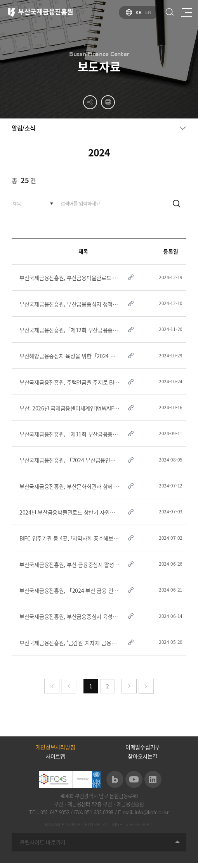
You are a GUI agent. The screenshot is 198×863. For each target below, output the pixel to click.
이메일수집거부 (142, 747)
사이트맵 (55, 756)
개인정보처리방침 (55, 747)
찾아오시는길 (142, 756)
